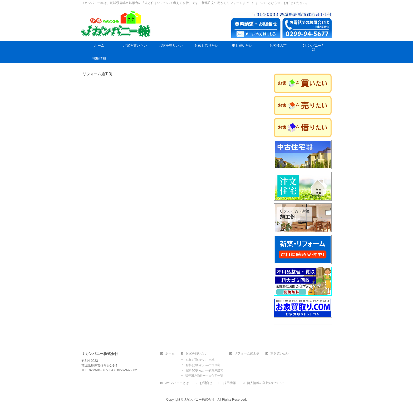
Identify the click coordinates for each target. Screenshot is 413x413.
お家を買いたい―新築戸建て (204, 370)
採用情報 (229, 383)
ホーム (170, 353)
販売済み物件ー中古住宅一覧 (204, 375)
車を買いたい (279, 353)
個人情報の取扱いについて (266, 383)
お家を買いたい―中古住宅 (202, 365)
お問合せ (206, 383)
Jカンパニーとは (177, 383)
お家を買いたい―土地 (199, 359)
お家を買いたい (196, 353)
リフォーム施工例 (246, 353)
